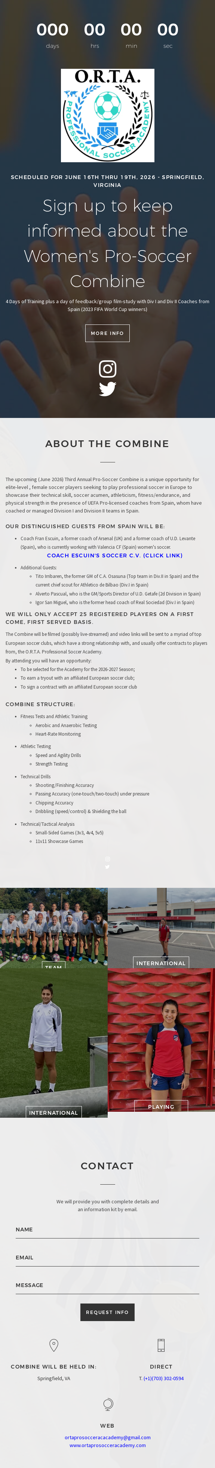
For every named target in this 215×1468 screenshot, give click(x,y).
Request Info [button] (107, 1312)
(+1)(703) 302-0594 (164, 1378)
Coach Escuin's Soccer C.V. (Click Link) (115, 555)
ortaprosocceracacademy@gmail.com (108, 1437)
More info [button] (107, 332)
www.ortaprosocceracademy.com (108, 1445)
